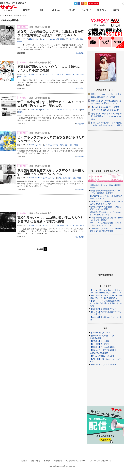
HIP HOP (38, 178)
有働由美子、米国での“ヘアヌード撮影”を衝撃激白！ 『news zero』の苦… (106, 116)
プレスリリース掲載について (100, 461)
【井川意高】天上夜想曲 (99, 344)
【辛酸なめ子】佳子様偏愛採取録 (103, 350)
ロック (50, 145)
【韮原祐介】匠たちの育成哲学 (102, 347)
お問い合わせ (35, 461)
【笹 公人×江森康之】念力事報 (102, 356)
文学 (77, 74)
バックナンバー (86, 10)
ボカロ (62, 74)
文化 (77, 39)
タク (45, 145)
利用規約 (47, 461)
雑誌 (81, 39)
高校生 (19, 41)
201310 (31, 39)
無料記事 (26, 10)
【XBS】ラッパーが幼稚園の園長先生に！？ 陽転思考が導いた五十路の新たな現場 (106, 303)
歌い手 (82, 74)
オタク (37, 39)
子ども (72, 39)
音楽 (19, 77)
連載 (41, 10)
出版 (61, 39)
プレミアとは (101, 10)
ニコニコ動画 (54, 39)
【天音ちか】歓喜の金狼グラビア (103, 309)
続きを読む (80, 53)
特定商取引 (58, 461)
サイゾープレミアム (9, 7)
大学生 (66, 39)
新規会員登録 (93, 3)
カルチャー (45, 39)
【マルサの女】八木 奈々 (100, 333)
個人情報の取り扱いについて (76, 461)
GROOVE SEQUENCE (99, 353)
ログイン (116, 10)
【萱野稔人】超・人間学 (99, 341)
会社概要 (24, 461)
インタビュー (56, 10)
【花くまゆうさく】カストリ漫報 (103, 365)
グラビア (71, 10)
